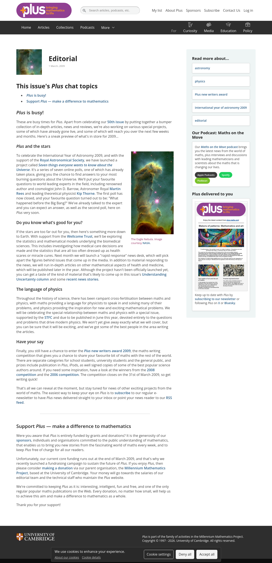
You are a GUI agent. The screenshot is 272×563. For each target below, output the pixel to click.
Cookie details (91, 557)
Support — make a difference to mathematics (68, 101)
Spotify (226, 174)
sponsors (23, 440)
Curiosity (190, 30)
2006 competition (64, 374)
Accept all (206, 554)
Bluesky (229, 303)
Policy (247, 30)
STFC (48, 317)
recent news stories (82, 279)
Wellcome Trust (79, 236)
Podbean (202, 180)
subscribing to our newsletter (215, 299)
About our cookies (67, 557)
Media (209, 30)
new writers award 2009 (107, 351)
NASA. (147, 243)
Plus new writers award (211, 94)
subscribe (122, 393)
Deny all (185, 554)
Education (228, 30)
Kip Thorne (86, 193)
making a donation (57, 468)
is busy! (36, 95)
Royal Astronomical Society (62, 160)
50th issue (115, 122)
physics (200, 81)
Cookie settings (159, 554)
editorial (201, 121)
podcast (219, 147)
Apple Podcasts (205, 174)
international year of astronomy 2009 (221, 108)
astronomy (202, 68)
